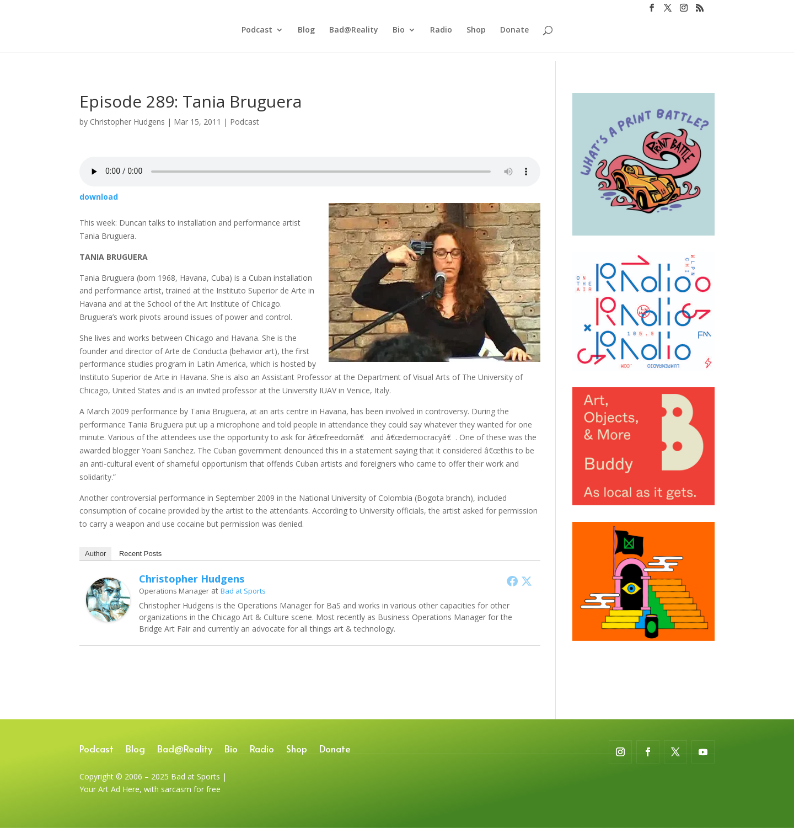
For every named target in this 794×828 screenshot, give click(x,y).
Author (95, 553)
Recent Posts (140, 553)
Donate (514, 39)
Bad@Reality (353, 39)
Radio (441, 39)
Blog (306, 39)
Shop (476, 39)
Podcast (257, 39)
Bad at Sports (243, 591)
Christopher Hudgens (127, 121)
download (98, 196)
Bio (399, 39)
